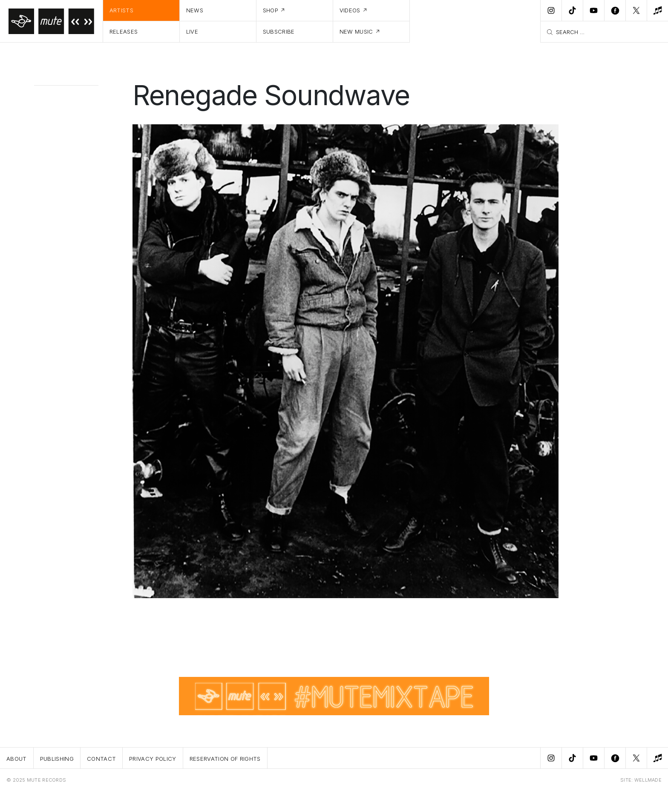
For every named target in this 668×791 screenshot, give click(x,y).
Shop (270, 10)
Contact (101, 758)
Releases (123, 31)
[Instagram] (550, 10)
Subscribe (279, 31)
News (194, 10)
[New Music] (657, 10)
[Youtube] (593, 10)
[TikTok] (572, 10)
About (16, 758)
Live (192, 31)
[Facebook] (614, 10)
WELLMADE (648, 780)
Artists (121, 10)
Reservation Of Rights (225, 758)
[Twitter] (636, 10)
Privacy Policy (152, 758)
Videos (350, 10)
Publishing (57, 758)
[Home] (51, 21)
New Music (356, 31)
